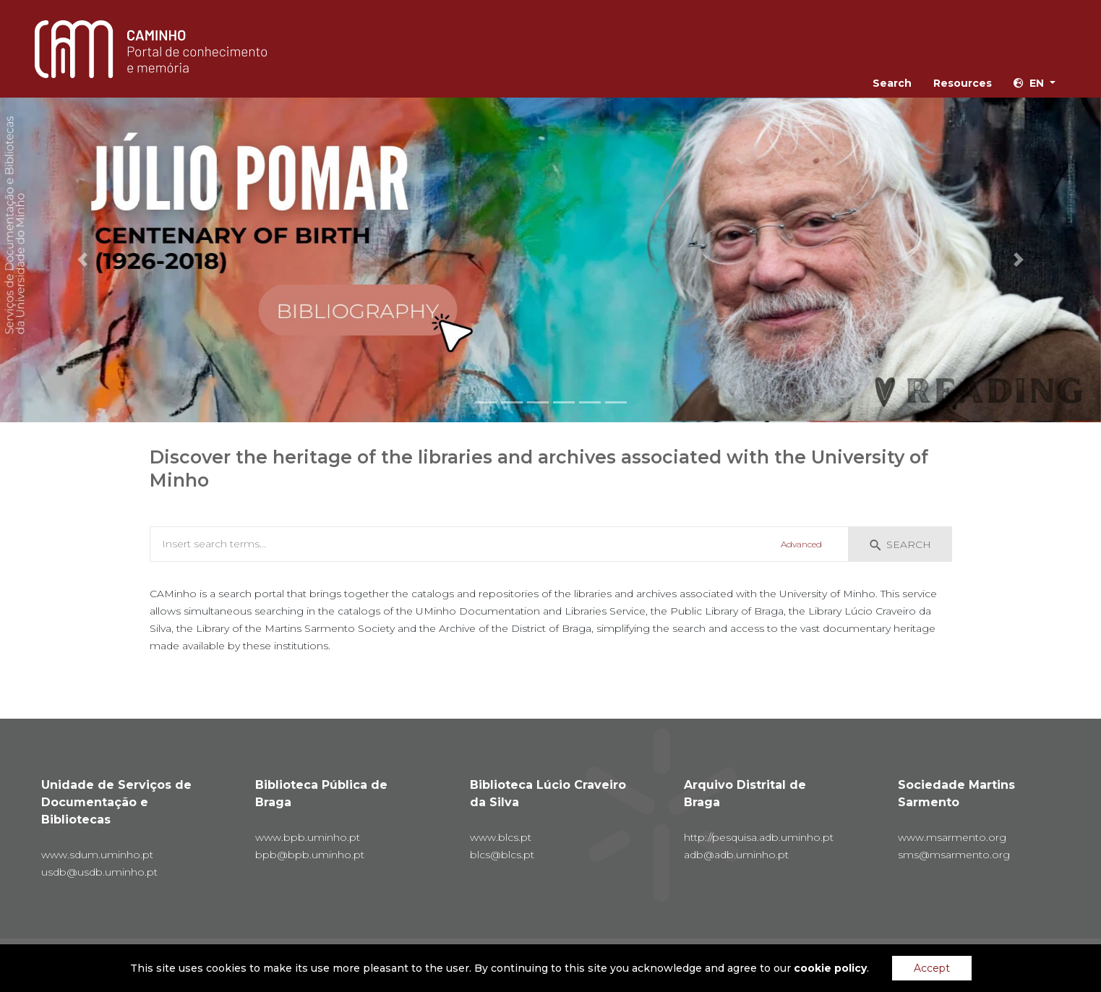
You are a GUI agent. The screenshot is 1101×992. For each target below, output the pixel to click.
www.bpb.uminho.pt (307, 837)
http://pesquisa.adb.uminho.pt (759, 837)
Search (892, 83)
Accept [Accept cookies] (932, 968)
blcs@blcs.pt (502, 854)
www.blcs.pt (500, 837)
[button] (82, 259)
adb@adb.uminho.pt (736, 854)
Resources (962, 83)
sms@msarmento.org (954, 854)
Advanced (801, 544)
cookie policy (830, 968)
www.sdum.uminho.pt (97, 854)
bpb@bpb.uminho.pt (309, 854)
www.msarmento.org (952, 837)
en (1029, 83)
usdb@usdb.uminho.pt (99, 871)
